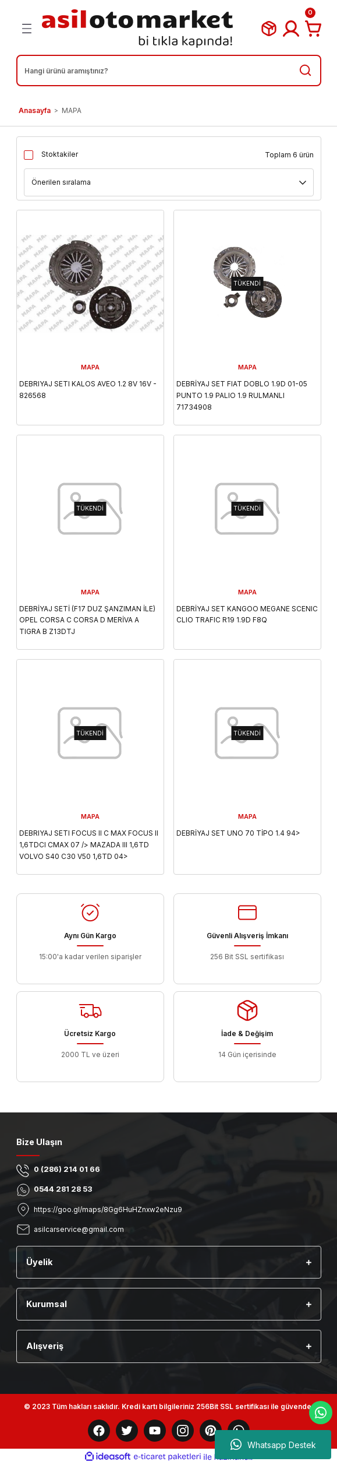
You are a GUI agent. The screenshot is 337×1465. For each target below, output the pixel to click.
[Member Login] (291, 28)
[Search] (168, 70)
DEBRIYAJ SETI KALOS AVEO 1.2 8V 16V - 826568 (88, 389)
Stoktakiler (59, 154)
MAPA (71, 110)
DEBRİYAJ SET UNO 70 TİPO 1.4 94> (238, 833)
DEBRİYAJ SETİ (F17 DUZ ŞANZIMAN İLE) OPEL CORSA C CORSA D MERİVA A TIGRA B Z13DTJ (87, 620)
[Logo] (137, 28)
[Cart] (313, 28)
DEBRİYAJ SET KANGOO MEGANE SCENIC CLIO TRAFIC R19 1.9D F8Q (247, 614)
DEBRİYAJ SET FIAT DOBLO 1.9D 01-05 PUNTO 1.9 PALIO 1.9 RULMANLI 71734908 (241, 395)
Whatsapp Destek (273, 1444)
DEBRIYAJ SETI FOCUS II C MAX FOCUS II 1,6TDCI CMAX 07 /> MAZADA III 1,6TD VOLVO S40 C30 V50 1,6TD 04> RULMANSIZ (88, 845)
